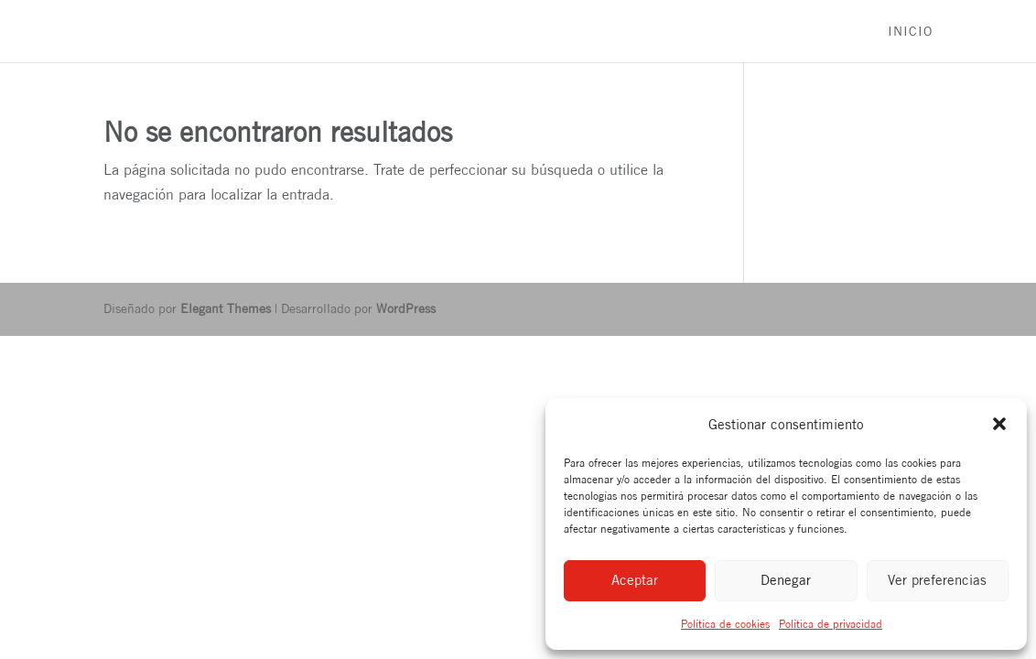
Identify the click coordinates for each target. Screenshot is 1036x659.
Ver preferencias (937, 580)
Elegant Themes (225, 308)
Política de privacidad (830, 624)
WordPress (406, 308)
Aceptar (634, 580)
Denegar (786, 580)
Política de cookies (725, 624)
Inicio (910, 31)
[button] (999, 424)
